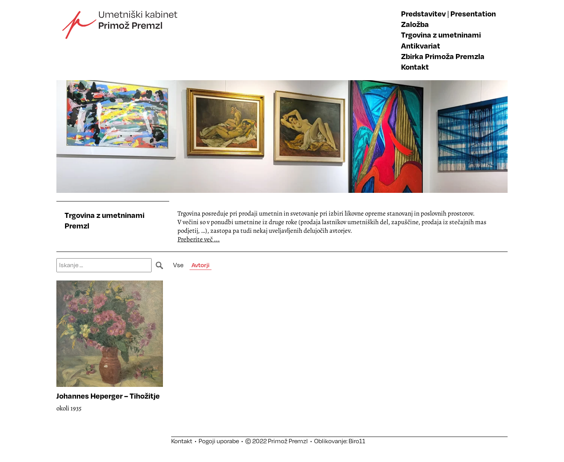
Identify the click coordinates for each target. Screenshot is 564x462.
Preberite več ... (198, 239)
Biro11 (357, 441)
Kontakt (415, 66)
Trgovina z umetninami (441, 34)
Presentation (473, 13)
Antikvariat (420, 45)
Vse (178, 265)
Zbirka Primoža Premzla (442, 56)
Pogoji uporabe (219, 441)
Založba (415, 24)
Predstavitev (423, 13)
